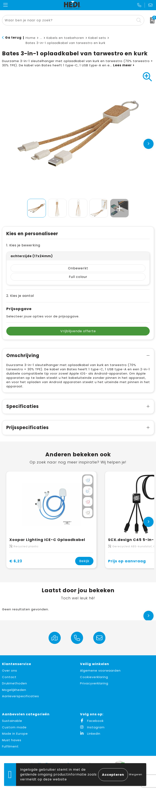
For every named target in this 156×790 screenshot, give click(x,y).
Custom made (14, 727)
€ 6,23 (15, 561)
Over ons (9, 670)
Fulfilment (10, 746)
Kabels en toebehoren (65, 38)
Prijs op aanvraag (127, 561)
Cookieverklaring (94, 677)
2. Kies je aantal (20, 296)
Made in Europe (15, 733)
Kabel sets (97, 38)
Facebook (92, 721)
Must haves (11, 740)
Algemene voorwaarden (100, 670)
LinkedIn (90, 733)
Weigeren (135, 774)
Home (31, 38)
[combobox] (68, 20)
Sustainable (12, 721)
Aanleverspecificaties (20, 696)
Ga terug (13, 37)
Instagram (92, 727)
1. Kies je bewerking (23, 245)
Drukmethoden (14, 683)
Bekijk (84, 561)
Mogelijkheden (14, 690)
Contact (9, 677)
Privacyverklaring (94, 683)
